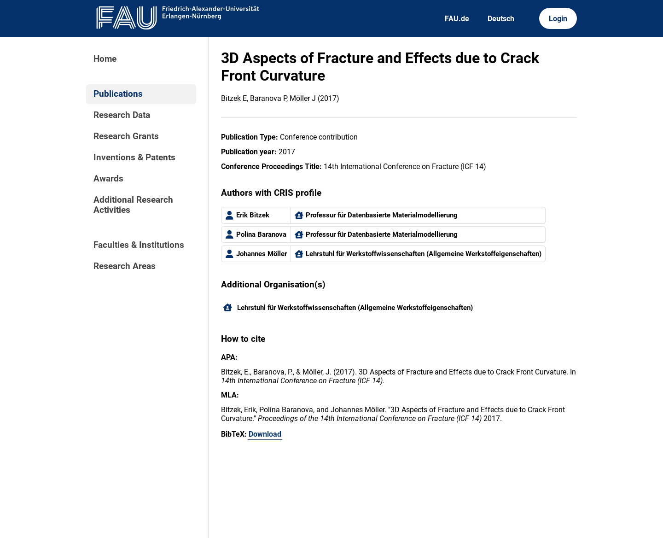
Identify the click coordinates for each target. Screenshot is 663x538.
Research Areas (124, 266)
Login (558, 18)
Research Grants (126, 136)
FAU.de (457, 18)
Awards (108, 179)
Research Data (121, 115)
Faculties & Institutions (138, 245)
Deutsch (501, 18)
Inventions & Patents (134, 157)
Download (265, 434)
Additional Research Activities (133, 205)
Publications (118, 94)
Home (104, 59)
